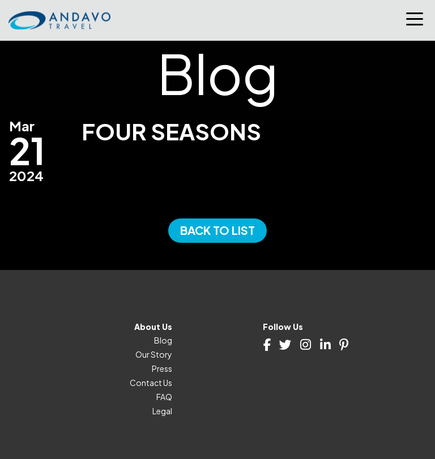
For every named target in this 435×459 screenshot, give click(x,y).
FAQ (164, 397)
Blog (163, 340)
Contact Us (151, 383)
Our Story (153, 354)
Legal (162, 411)
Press (162, 368)
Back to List (217, 230)
